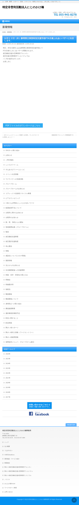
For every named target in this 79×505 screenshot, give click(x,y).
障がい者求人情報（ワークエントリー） (20, 332)
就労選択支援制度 (12, 241)
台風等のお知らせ (12, 217)
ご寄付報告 (10, 160)
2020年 (8, 383)
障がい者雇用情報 (12, 337)
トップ (6, 442)
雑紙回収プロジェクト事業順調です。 (64, 135)
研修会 (8, 280)
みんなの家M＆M (9, 483)
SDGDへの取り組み (12, 150)
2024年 (8, 363)
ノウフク (7, 479)
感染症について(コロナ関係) (16, 256)
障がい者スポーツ (12, 327)
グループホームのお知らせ (15, 189)
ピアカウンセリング (13, 198)
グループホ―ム (11, 184)
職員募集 (9, 294)
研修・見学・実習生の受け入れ (17, 275)
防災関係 (9, 323)
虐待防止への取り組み (14, 304)
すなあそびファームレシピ (15, 169)
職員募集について (12, 299)
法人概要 (7, 446)
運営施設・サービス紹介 (11, 459)
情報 (7, 251)
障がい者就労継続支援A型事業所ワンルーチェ (18, 471)
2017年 (8, 397)
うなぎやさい (8, 450)
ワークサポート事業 (10, 488)
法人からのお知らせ (13, 265)
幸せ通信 (9, 246)
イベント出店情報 (12, 174)
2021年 (8, 378)
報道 (7, 232)
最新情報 (9, 260)
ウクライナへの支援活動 (14, 179)
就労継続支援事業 (12, 237)
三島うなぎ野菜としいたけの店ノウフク (20, 203)
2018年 (8, 392)
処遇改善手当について (14, 208)
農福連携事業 (10, 308)
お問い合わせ (8, 492)
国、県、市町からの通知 (14, 222)
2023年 (8, 368)
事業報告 (7, 463)
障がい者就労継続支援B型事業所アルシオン (17, 467)
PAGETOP (71, 425)
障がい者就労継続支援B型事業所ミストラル (17, 475)
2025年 (8, 359)
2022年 (8, 373)
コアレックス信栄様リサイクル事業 (18, 193)
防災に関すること (12, 318)
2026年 (8, 354)
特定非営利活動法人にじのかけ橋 (23, 7)
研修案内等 (10, 284)
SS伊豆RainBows (9, 455)
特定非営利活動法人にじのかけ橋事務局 (37, 499)
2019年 (8, 387)
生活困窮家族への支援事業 (15, 270)
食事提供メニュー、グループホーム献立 (20, 342)
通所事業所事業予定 (13, 313)
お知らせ (9, 155)
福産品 (8, 289)
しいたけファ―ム (12, 165)
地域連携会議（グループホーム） (17, 227)
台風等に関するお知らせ (14, 213)
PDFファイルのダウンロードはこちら (22, 125)
